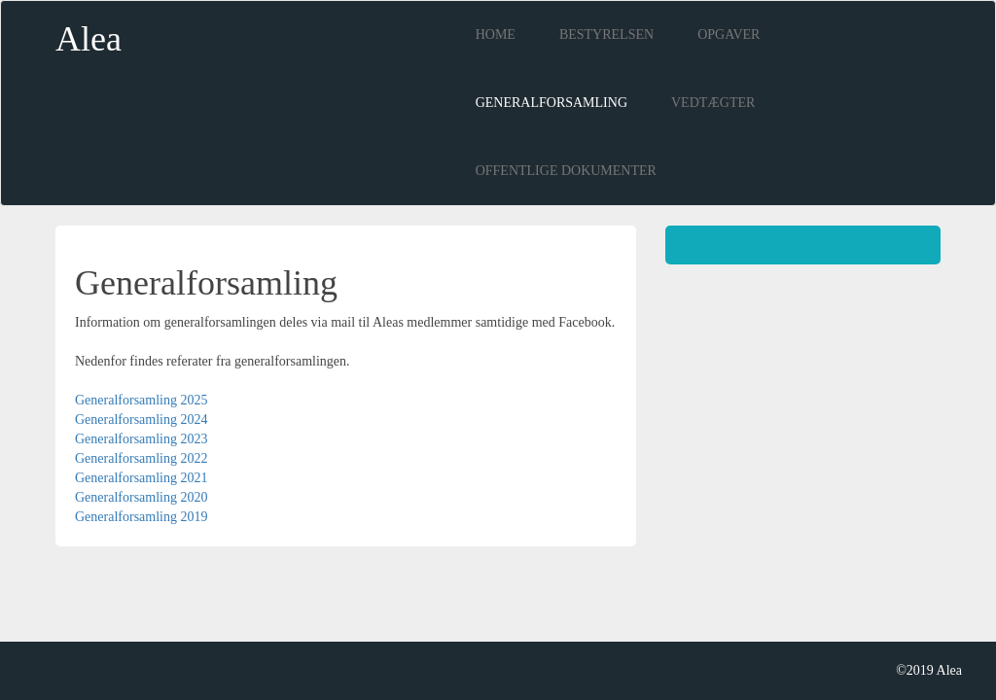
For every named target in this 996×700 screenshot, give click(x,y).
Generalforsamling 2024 (141, 419)
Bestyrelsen (606, 34)
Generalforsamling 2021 (141, 478)
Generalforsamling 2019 (141, 516)
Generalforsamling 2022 (141, 458)
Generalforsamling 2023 (141, 439)
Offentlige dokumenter (566, 170)
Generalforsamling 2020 (141, 497)
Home (496, 34)
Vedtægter (713, 102)
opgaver (728, 34)
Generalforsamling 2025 (141, 400)
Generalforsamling (551, 102)
